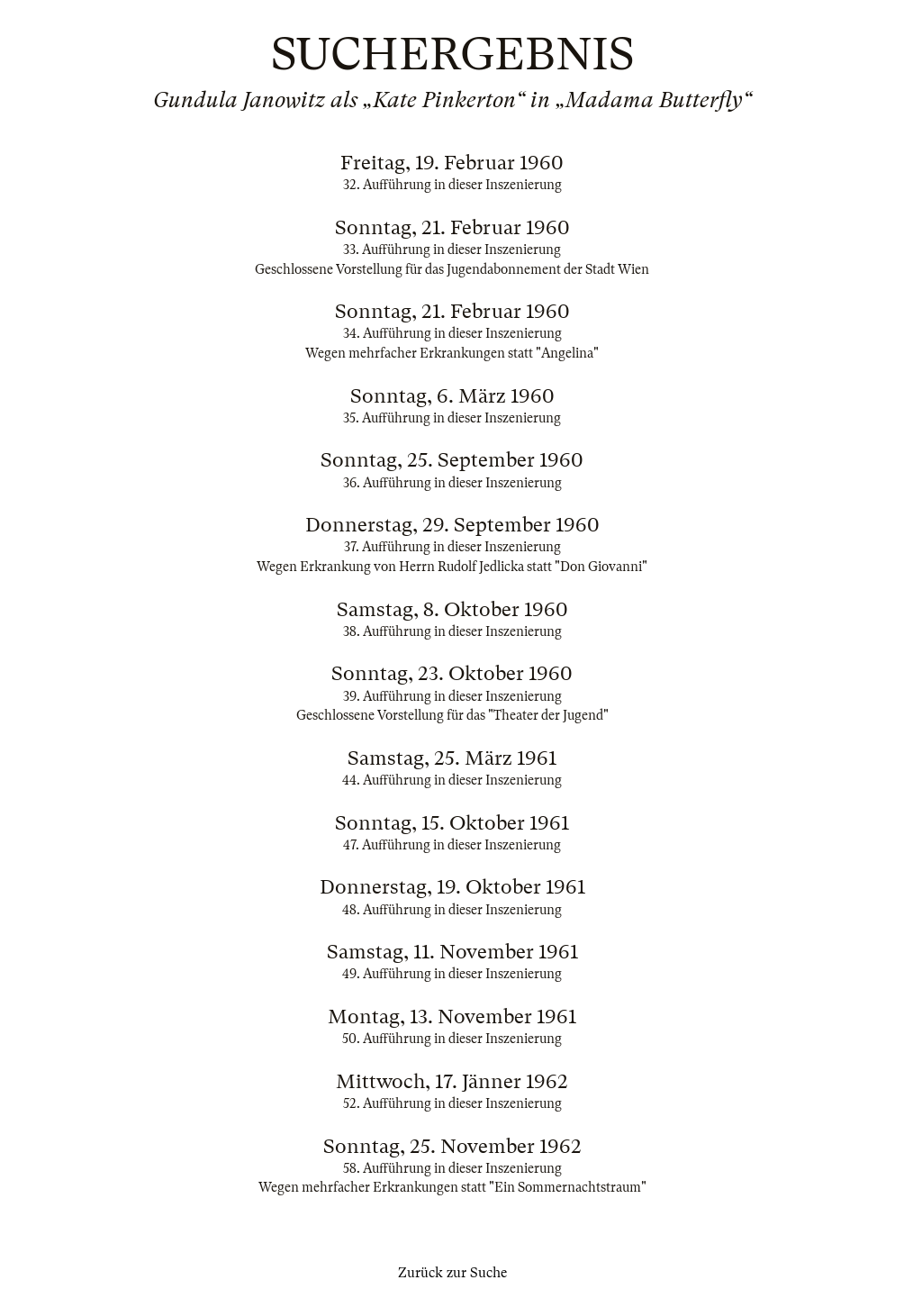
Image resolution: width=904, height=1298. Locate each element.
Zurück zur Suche (452, 1273)
